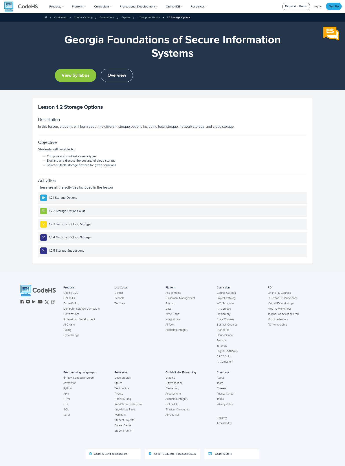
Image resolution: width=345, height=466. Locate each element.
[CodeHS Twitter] (47, 302)
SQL (66, 409)
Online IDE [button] (174, 6)
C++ (65, 404)
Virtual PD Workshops (281, 303)
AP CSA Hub (224, 356)
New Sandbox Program (78, 378)
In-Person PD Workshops (282, 298)
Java (66, 393)
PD (270, 287)
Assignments (173, 293)
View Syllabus (76, 75)
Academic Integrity (176, 330)
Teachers (119, 303)
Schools (119, 298)
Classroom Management (180, 298)
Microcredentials (278, 319)
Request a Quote (296, 6)
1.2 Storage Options (179, 17)
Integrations (172, 319)
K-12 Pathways (225, 303)
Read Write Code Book (128, 404)
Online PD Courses (279, 293)
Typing (67, 330)
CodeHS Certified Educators (108, 454)
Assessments (173, 393)
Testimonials (121, 388)
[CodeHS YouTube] (40, 302)
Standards (223, 330)
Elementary (223, 314)
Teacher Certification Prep (283, 314)
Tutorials (222, 346)
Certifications (71, 314)
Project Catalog (226, 298)
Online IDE (69, 298)
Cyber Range (71, 335)
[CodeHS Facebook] (22, 302)
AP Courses (224, 309)
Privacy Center (225, 393)
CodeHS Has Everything (180, 372)
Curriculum (60, 17)
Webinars (120, 415)
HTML (67, 399)
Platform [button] (79, 6)
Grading (170, 303)
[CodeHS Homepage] (22, 6)
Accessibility (224, 423)
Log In (318, 6)
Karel (66, 415)
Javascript (69, 383)
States (118, 383)
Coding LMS (70, 293)
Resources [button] (199, 6)
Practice (221, 340)
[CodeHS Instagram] (28, 302)
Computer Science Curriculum (81, 309)
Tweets (118, 393)
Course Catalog (83, 17)
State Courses (225, 319)
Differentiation (174, 383)
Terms (220, 399)
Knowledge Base (124, 409)
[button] (56, 6)
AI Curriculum (225, 361)
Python (67, 388)
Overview (117, 75)
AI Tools (170, 324)
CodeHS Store (220, 454)
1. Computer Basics (148, 17)
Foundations (107, 17)
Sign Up (334, 6)
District (118, 293)
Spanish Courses (227, 324)
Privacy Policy (225, 404)
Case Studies (122, 378)
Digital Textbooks (227, 351)
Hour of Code (225, 335)
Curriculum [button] (103, 6)
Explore (125, 17)
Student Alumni (123, 430)
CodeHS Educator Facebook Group (172, 454)
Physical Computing (177, 409)
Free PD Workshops (280, 309)
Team (220, 383)
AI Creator (69, 324)
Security (222, 418)
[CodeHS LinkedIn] (34, 302)
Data (168, 309)
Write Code (172, 314)
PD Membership (277, 324)
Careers (221, 388)
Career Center (123, 425)
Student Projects (124, 420)
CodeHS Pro (70, 303)
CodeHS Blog (122, 399)
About (220, 378)
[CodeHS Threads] (53, 302)
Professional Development (79, 319)
